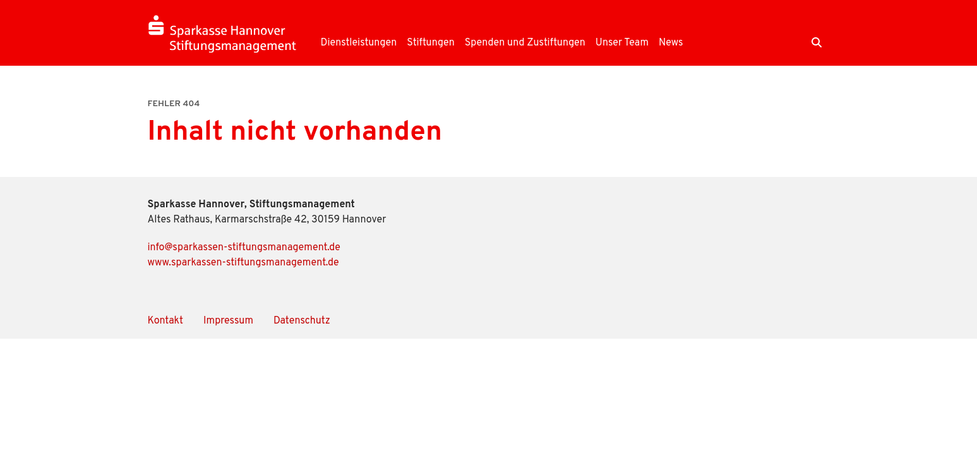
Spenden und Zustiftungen (525, 43)
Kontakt (165, 321)
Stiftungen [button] (430, 43)
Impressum (228, 321)
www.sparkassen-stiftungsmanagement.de (243, 263)
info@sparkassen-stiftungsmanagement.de (244, 247)
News (671, 43)
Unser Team (622, 43)
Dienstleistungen (359, 43)
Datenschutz (301, 321)
